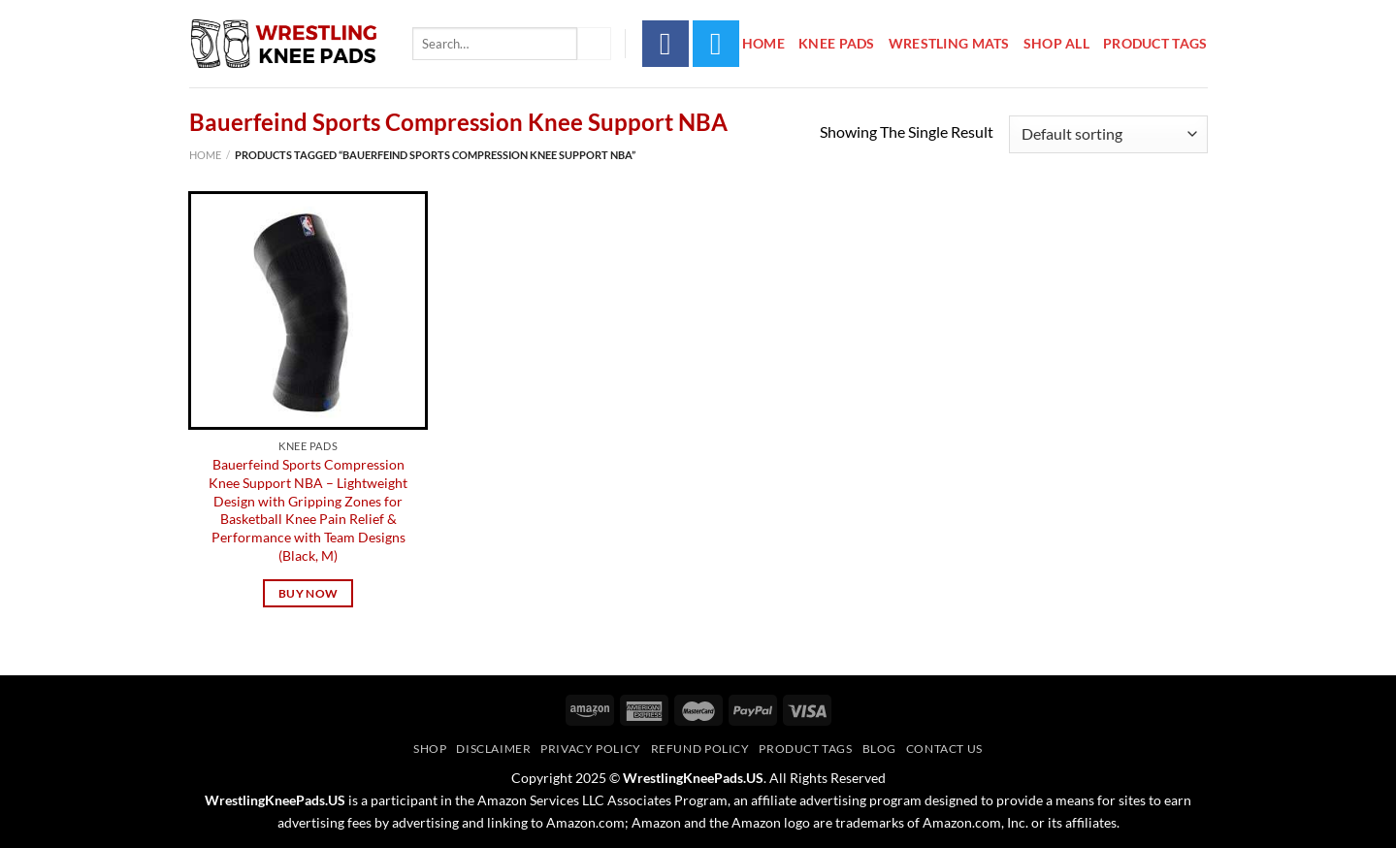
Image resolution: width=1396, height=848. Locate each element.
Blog (879, 748)
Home (763, 43)
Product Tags (1155, 43)
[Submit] (593, 43)
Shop (429, 748)
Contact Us (944, 748)
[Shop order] (1108, 134)
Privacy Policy (590, 748)
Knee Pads (836, 43)
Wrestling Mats (949, 43)
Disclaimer (493, 748)
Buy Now (308, 593)
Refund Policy (700, 748)
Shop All (1056, 43)
